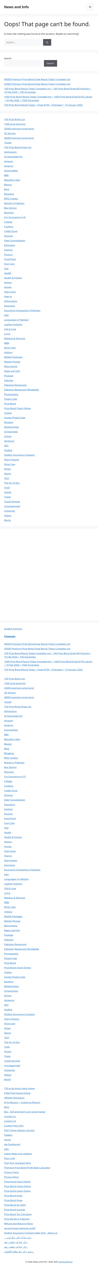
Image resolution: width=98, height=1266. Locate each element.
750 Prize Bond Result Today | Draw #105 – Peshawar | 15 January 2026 (43, 105)
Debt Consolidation (14, 240)
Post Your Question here (17, 1163)
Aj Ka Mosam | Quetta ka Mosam (22, 1102)
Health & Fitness (13, 277)
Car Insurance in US (15, 217)
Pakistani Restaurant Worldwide (21, 389)
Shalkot (8, 450)
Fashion (8, 249)
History (8, 282)
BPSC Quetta (11, 198)
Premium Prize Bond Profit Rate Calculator (27, 1167)
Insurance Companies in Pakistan (22, 310)
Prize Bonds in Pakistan (17, 1218)
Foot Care (9, 263)
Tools (7, 487)
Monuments (10, 366)
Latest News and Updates (18, 1153)
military (8, 352)
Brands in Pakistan (14, 203)
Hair (6, 268)
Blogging (9, 193)
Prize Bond (10, 403)
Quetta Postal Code (14, 417)
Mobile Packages (13, 357)
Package (8, 375)
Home (7, 1139)
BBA (6, 175)
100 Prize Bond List (14, 119)
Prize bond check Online (17, 1181)
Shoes (7, 468)
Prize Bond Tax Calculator (18, 1214)
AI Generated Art (13, 156)
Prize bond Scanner (14, 1209)
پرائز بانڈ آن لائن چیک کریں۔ (18, 1237)
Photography (11, 394)
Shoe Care (9, 464)
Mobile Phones (12, 361)
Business (9, 212)
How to (8, 296)
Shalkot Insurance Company (19, 455)
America (8, 166)
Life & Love (10, 329)
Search (8, 58)
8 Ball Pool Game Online (17, 1093)
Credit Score (10, 231)
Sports (7, 473)
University (9, 510)
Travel (7, 496)
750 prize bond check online (19, 1088)
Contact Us (10, 1121)
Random (8, 422)
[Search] (47, 42)
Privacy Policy (11, 1172)
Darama (8, 235)
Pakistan (8, 380)
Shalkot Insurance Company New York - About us (31, 1232)
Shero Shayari (11, 459)
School (7, 436)
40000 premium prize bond (19, 138)
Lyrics (7, 333)
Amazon (8, 161)
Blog (6, 189)
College (8, 221)
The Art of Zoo (12, 482)
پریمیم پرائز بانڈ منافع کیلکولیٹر (19, 1251)
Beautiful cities (12, 180)
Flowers (8, 1135)
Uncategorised (12, 506)
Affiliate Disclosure (14, 1097)
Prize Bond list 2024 (15, 1205)
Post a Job (9, 1158)
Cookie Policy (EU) (13, 1125)
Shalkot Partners (13, 628)
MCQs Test (10, 347)
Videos (7, 515)
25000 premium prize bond (19, 128)
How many (10, 291)
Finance (8, 254)
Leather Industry (13, 324)
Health (7, 273)
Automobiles (11, 170)
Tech (6, 478)
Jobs (6, 315)
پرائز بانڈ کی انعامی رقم (15, 1242)
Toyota (7, 492)
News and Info (16, 7)
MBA (6, 343)
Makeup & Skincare (14, 338)
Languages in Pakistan (16, 319)
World (7, 520)
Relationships (11, 427)
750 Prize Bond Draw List (17, 147)
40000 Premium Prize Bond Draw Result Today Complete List (37, 79)
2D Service (10, 133)
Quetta (8, 413)
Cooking (8, 226)
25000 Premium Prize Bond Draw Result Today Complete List (37, 84)
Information (10, 301)
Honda (7, 287)
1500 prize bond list (15, 124)
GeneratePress (65, 1261)
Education (9, 245)
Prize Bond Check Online (17, 408)
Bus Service (10, 207)
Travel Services (12, 501)
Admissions (10, 152)
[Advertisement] (24, 574)
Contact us (10, 1116)
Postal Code (10, 399)
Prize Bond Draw (13, 1195)
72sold (7, 142)
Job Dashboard (12, 1144)
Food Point (10, 259)
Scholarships (11, 431)
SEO (6, 445)
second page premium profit (19, 1228)
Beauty (8, 184)
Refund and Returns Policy (18, 1223)
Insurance (9, 305)
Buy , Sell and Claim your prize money (24, 1111)
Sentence (9, 441)
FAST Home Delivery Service (19, 1130)
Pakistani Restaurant (15, 385)
